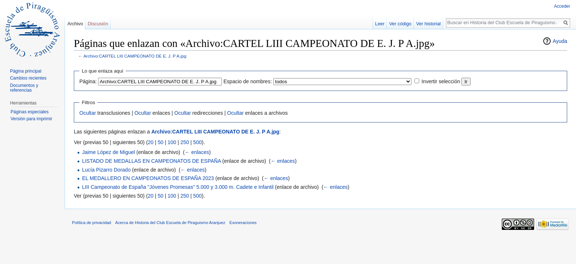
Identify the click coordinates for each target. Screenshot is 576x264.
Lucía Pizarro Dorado (106, 170)
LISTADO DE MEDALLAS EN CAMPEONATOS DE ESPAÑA (151, 161)
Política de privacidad (91, 222)
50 (160, 142)
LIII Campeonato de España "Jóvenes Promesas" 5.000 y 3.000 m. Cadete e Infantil (177, 187)
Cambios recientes (28, 78)
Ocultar (87, 113)
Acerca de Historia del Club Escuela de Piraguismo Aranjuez (170, 222)
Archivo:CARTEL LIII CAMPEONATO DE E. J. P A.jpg (134, 56)
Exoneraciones (242, 222)
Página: (88, 81)
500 (197, 142)
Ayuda (560, 41)
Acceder (562, 6)
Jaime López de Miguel (108, 152)
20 (151, 142)
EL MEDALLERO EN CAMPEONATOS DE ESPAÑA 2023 (148, 178)
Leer (380, 23)
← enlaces (197, 152)
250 (184, 142)
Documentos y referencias (24, 88)
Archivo (75, 23)
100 (172, 142)
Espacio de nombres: (247, 81)
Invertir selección (440, 81)
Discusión (98, 23)
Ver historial (428, 23)
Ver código (400, 23)
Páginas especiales (29, 111)
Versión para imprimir (31, 118)
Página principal (25, 71)
